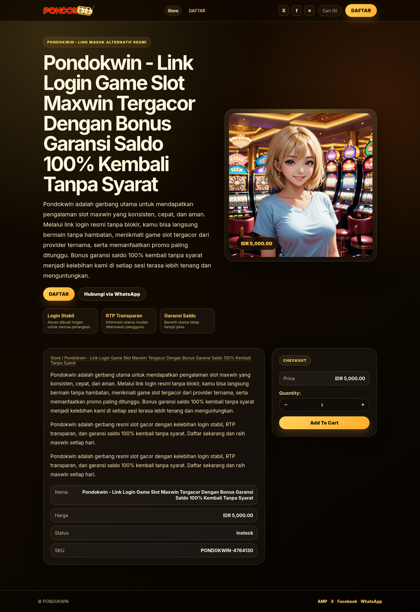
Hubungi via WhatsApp (112, 294)
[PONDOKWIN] (68, 10)
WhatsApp (371, 601)
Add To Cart (324, 423)
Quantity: (290, 393)
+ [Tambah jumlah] (363, 404)
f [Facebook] (297, 10)
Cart (330, 10)
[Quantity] (324, 405)
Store (173, 10)
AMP (322, 601)
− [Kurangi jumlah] (286, 404)
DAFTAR (197, 10)
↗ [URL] (310, 10)
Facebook (347, 601)
